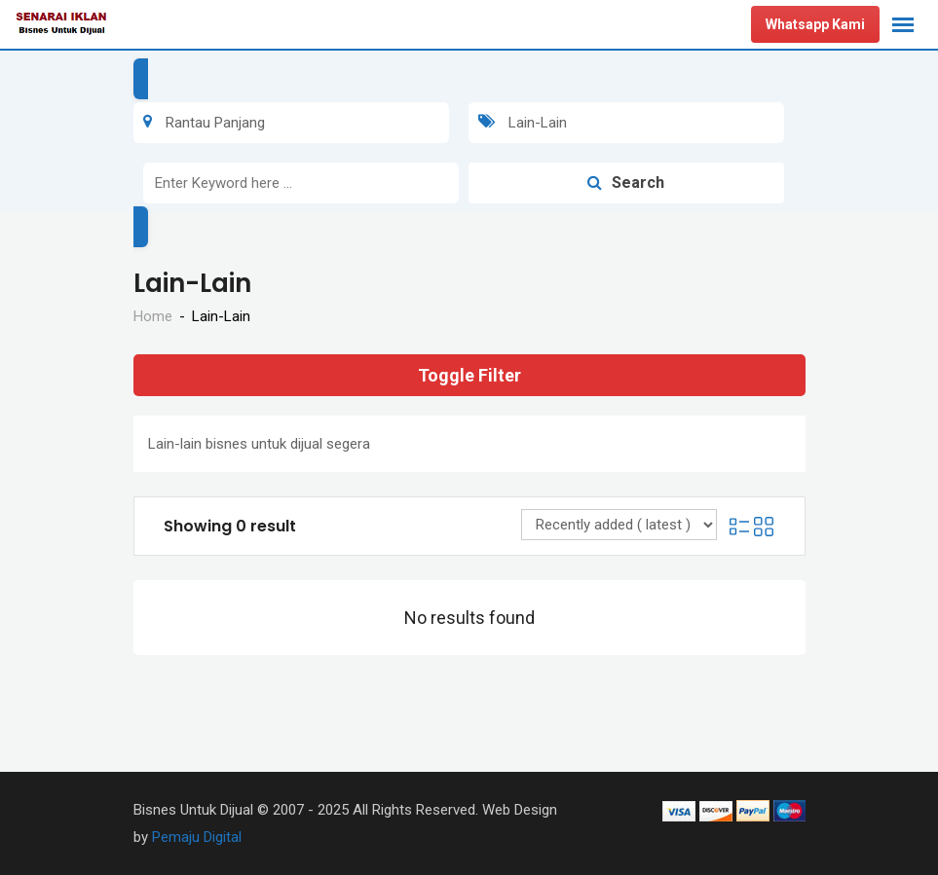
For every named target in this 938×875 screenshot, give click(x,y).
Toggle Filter (469, 375)
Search (625, 182)
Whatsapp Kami (815, 24)
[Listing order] (619, 524)
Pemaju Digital (197, 837)
